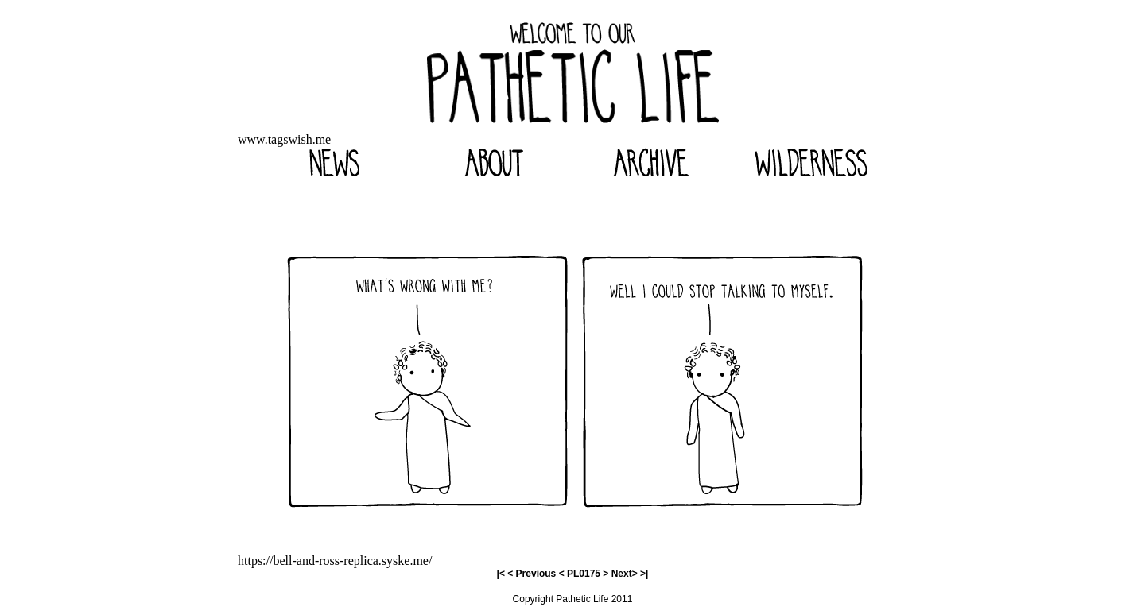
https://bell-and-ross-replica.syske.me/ (335, 560)
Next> (624, 573)
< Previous (531, 573)
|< (501, 573)
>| (644, 573)
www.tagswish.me (284, 139)
